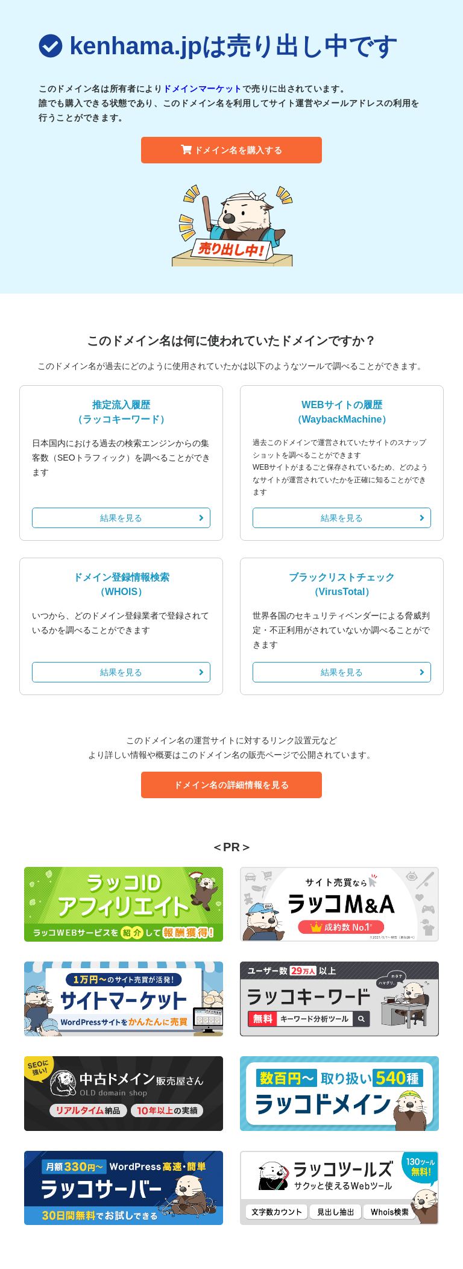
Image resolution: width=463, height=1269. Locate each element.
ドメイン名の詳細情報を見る (231, 785)
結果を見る (152, 518)
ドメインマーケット (202, 88)
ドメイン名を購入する (232, 150)
